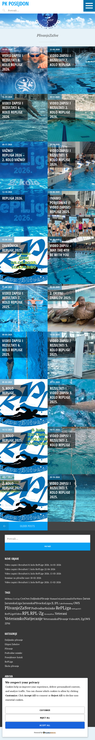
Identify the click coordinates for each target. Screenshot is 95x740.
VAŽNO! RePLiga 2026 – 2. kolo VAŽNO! (13, 155)
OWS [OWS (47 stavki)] (76, 603)
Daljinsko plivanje (14, 639)
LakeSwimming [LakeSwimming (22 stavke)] (66, 603)
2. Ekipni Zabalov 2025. (60, 295)
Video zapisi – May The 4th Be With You (60, 250)
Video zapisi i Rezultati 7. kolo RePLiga (60, 60)
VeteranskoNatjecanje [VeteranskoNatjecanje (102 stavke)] (24, 618)
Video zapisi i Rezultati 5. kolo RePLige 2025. (60, 347)
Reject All (45, 717)
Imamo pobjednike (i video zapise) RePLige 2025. (60, 205)
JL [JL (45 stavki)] (52, 603)
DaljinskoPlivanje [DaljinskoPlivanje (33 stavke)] (39, 598)
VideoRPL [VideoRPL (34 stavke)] (74, 619)
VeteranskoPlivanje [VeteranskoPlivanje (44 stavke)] (55, 619)
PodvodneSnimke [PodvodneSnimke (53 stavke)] (43, 608)
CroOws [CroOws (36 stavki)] (25, 598)
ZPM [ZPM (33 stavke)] (7, 623)
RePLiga (9, 661)
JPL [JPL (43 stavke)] (57, 603)
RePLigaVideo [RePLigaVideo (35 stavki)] (13, 613)
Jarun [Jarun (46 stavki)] (86, 598)
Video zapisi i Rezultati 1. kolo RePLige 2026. (60, 157)
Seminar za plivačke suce (17, 577)
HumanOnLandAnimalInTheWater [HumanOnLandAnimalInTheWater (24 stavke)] (66, 598)
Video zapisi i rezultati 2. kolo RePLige (60, 440)
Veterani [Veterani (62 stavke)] (61, 613)
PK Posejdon (15, 3)
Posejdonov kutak (14, 657)
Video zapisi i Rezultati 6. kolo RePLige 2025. (12, 347)
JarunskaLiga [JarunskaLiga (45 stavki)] (13, 603)
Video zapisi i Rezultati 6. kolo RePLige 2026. (12, 110)
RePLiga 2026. (12, 198)
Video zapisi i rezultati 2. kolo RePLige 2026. (60, 110)
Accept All (45, 725)
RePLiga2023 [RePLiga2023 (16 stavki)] (76, 609)
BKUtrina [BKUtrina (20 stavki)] (8, 598)
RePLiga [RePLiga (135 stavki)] (63, 608)
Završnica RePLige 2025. (12, 248)
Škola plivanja (12, 666)
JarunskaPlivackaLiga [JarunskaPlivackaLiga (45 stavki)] (37, 603)
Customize (45, 710)
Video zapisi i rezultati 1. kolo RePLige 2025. (60, 490)
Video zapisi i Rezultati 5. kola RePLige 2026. (27, 582)
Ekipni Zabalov (12, 644)
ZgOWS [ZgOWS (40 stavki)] (85, 619)
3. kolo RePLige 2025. (12, 438)
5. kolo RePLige (8, 390)
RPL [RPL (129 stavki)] (26, 613)
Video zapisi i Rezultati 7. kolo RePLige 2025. (12, 300)
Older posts (27, 526)
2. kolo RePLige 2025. (12, 485)
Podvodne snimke (13, 652)
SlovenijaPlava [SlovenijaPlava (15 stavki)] (49, 614)
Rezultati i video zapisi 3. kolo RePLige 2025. (61, 395)
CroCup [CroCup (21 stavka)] (16, 598)
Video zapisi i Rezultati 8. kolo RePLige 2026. (12, 62)
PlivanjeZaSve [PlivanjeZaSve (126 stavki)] (18, 608)
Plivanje (9, 648)
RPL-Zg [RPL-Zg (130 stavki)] (37, 613)
